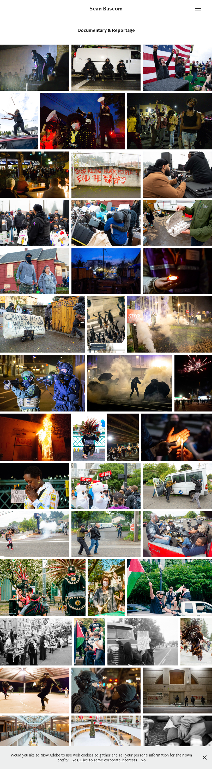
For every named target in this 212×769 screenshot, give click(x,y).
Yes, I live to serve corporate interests (104, 760)
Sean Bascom (106, 8)
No (143, 760)
